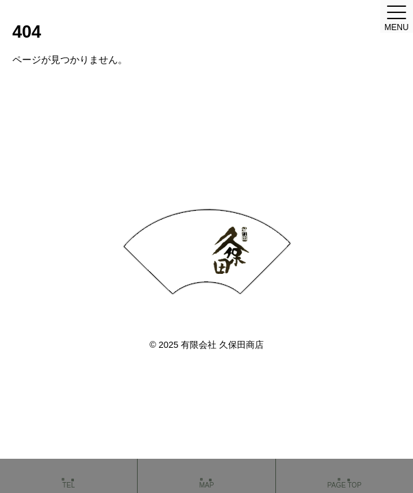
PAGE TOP (344, 477)
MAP (206, 477)
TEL (68, 477)
